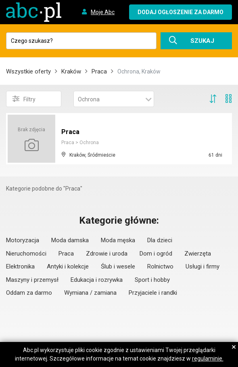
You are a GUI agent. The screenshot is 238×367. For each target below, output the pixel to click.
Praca (99, 71)
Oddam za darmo (29, 292)
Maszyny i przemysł (32, 279)
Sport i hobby (152, 279)
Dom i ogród (156, 253)
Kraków (71, 71)
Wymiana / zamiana (90, 292)
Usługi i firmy (202, 266)
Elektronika (20, 266)
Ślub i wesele (118, 266)
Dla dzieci (159, 240)
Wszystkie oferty (28, 71)
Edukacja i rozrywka (97, 279)
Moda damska (70, 240)
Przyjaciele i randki (153, 292)
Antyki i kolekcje (68, 266)
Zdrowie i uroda (106, 253)
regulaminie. (207, 358)
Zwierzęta (197, 253)
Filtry (24, 99)
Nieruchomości (26, 253)
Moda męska (118, 240)
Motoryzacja (22, 240)
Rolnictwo (160, 266)
